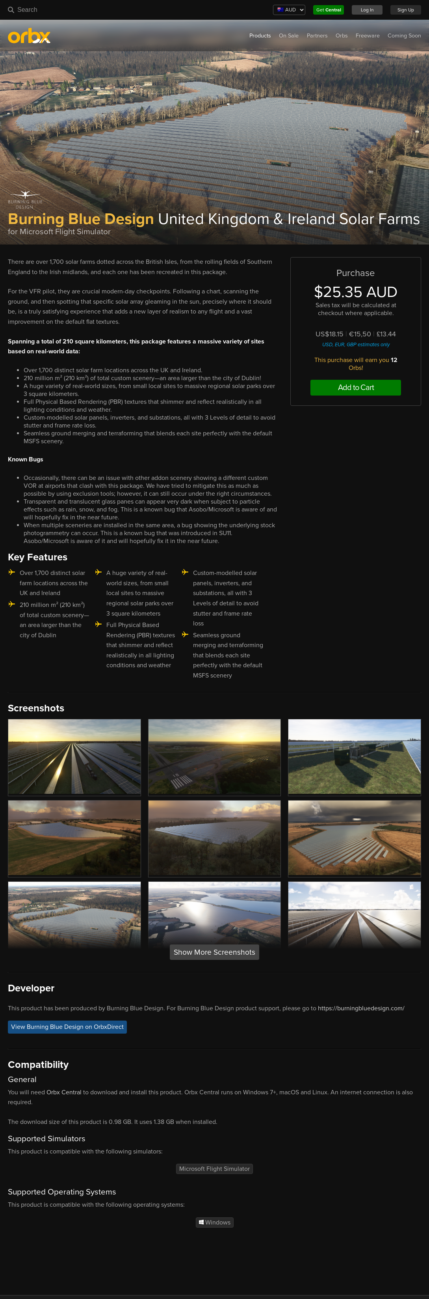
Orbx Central (64, 1092)
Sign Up (405, 10)
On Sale (289, 35)
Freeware (368, 35)
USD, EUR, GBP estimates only (356, 345)
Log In (367, 10)
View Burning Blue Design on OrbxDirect (67, 1027)
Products (260, 35)
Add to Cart (356, 387)
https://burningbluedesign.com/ (361, 1008)
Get (328, 10)
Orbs (342, 35)
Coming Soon (404, 35)
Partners (317, 35)
